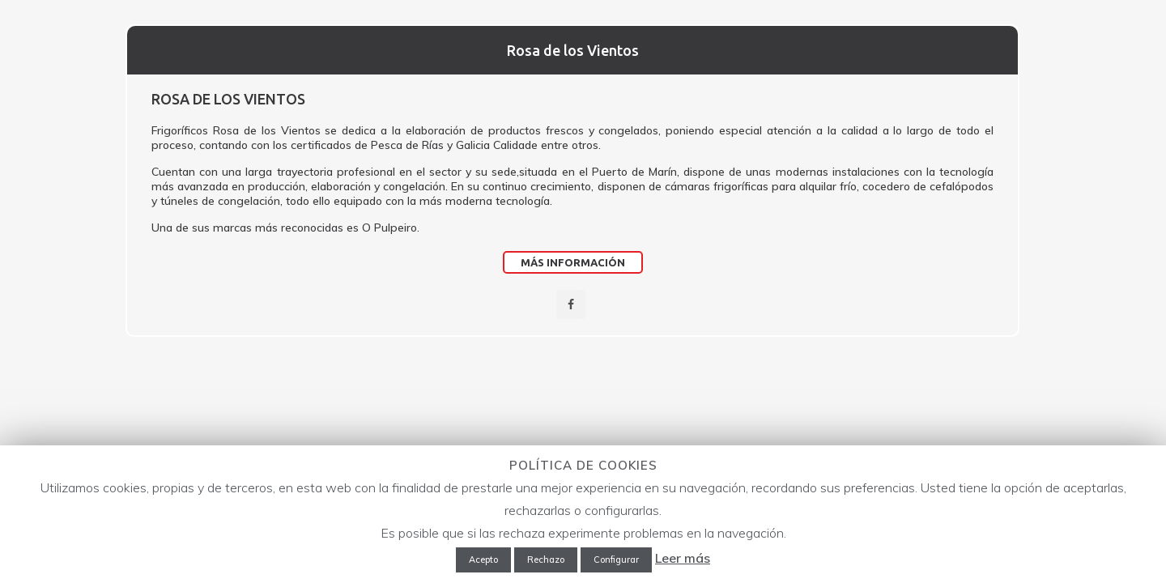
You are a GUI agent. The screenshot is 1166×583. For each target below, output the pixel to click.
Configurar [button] (616, 559)
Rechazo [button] (545, 559)
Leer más (682, 558)
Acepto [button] (483, 559)
